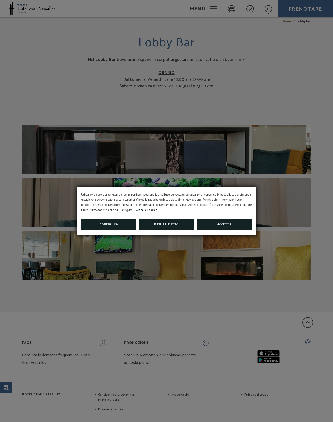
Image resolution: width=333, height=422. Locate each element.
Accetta (224, 224)
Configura (108, 224)
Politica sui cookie (146, 210)
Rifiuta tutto (166, 224)
